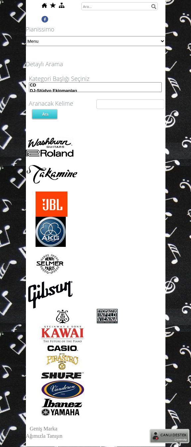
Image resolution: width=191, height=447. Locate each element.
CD (95, 85)
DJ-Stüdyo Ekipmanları (95, 91)
